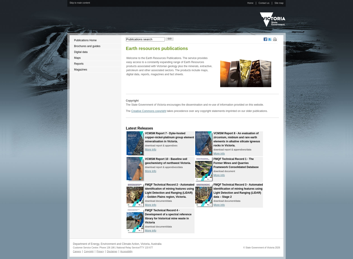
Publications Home (85, 40)
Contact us (264, 3)
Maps (77, 57)
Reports (79, 63)
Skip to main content (80, 3)
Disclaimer (112, 251)
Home (250, 3)
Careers (77, 251)
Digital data (81, 52)
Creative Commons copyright (148, 111)
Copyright (89, 251)
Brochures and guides (87, 46)
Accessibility (126, 251)
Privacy (100, 251)
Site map (279, 3)
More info (150, 149)
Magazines (80, 69)
